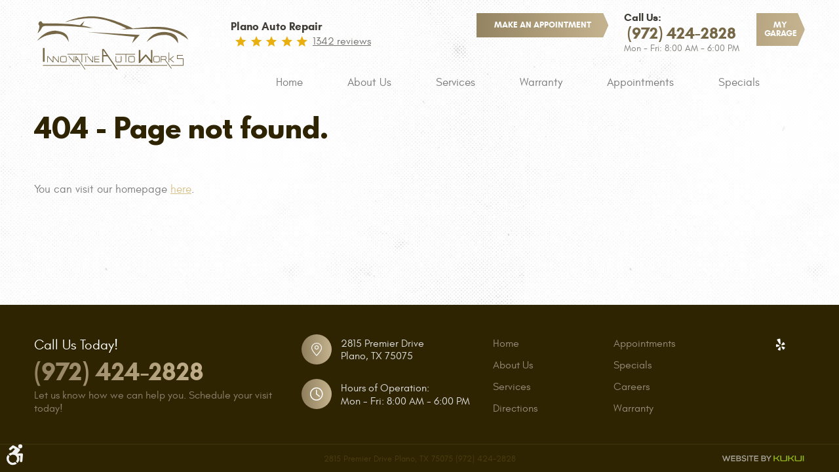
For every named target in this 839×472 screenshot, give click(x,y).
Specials (739, 82)
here (180, 189)
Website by (763, 458)
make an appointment (542, 25)
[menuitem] (289, 82)
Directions (515, 408)
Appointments (640, 82)
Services (455, 82)
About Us (369, 82)
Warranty (541, 82)
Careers (632, 387)
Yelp (780, 344)
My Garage (780, 29)
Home (289, 82)
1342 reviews (342, 41)
